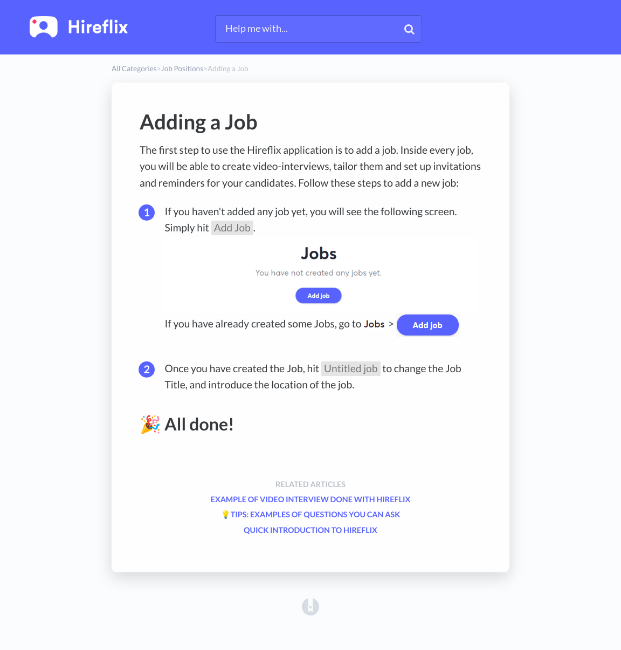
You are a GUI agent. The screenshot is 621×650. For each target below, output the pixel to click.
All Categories (134, 68)
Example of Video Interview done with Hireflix (311, 499)
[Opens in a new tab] (310, 606)
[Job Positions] (182, 68)
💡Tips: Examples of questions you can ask (310, 514)
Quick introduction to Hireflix (310, 530)
